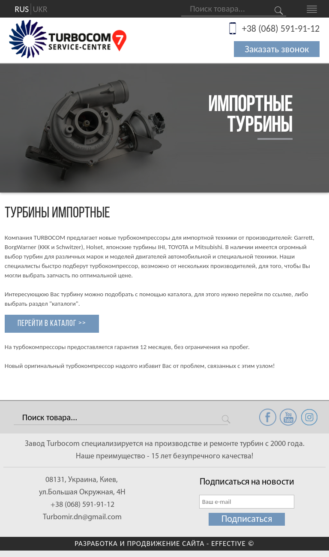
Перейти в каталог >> (52, 323)
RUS (22, 9)
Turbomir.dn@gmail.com (82, 517)
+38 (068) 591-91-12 (281, 28)
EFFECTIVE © (232, 543)
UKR (40, 9)
